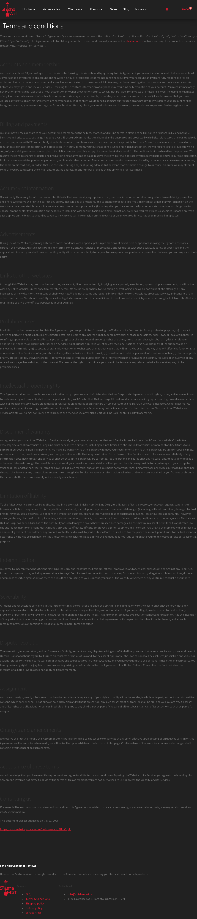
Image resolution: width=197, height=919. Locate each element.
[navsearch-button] (166, 9)
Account (141, 9)
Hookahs (28, 9)
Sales (113, 9)
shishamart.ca (134, 41)
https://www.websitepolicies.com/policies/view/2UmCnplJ (35, 829)
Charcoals (75, 9)
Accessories (51, 9)
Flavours (96, 9)
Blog (126, 9)
